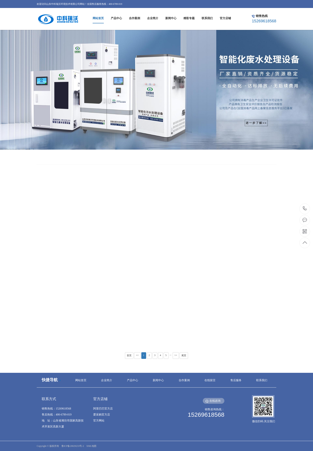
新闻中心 (158, 380)
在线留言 (210, 380)
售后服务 (236, 380)
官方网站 (98, 420)
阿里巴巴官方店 (103, 408)
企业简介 (106, 380)
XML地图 (91, 446)
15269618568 (305, 208)
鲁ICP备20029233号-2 (72, 446)
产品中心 (132, 380)
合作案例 (184, 380)
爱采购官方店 (101, 414)
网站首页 (80, 380)
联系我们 (261, 380)
